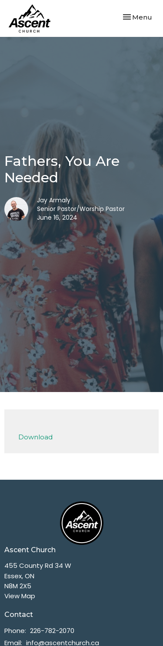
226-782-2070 (52, 630)
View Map (19, 595)
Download (35, 437)
